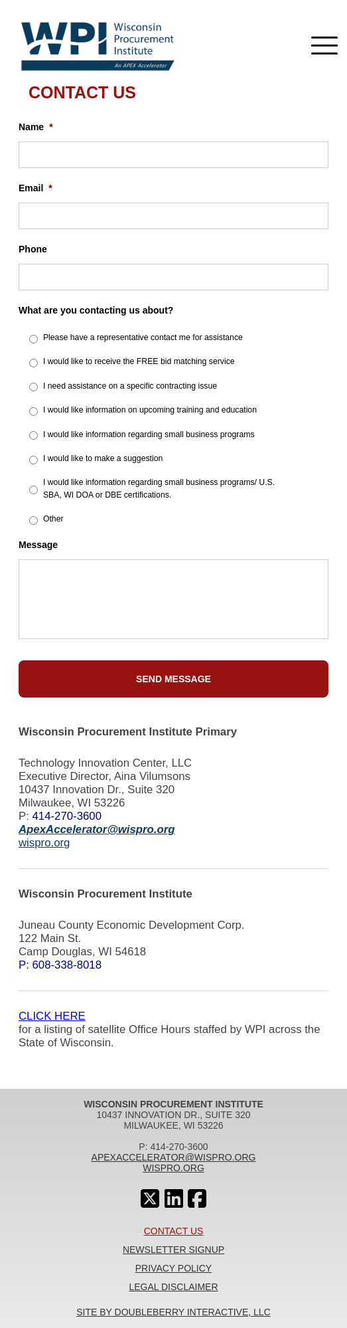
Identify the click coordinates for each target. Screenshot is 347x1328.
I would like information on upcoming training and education (150, 410)
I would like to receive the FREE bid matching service (139, 361)
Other (53, 518)
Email (35, 188)
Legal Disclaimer (173, 1286)
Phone (33, 249)
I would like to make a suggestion (103, 458)
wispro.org (44, 842)
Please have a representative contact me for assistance (143, 337)
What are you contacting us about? (96, 310)
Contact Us (174, 1231)
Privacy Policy (173, 1268)
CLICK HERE (52, 1016)
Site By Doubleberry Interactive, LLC (173, 1312)
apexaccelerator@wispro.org (174, 1157)
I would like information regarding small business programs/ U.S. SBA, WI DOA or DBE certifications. (159, 488)
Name (36, 127)
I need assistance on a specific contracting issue (130, 386)
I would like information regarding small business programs (149, 434)
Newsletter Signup (173, 1249)
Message (38, 544)
